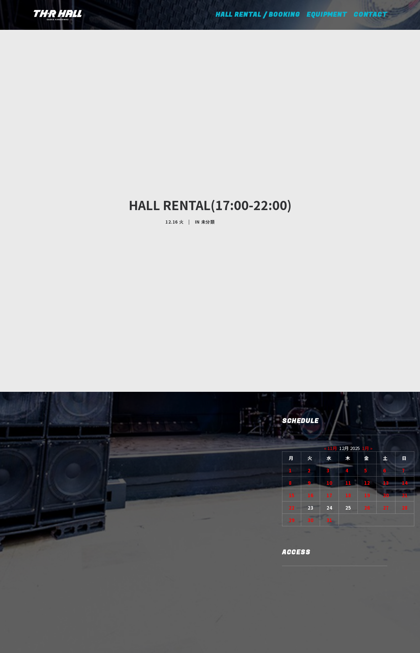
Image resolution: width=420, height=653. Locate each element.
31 (329, 452)
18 (348, 427)
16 (310, 427)
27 (386, 440)
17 (329, 427)
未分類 (208, 188)
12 (367, 415)
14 (405, 415)
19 (367, 427)
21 (405, 427)
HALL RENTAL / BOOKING (260, 15)
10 (329, 415)
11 (348, 415)
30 (310, 452)
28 (405, 440)
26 (367, 440)
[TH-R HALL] (58, 15)
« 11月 (330, 380)
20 (386, 427)
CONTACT (370, 15)
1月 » (367, 380)
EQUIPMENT (327, 15)
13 (386, 415)
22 (291, 440)
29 (291, 452)
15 (291, 427)
